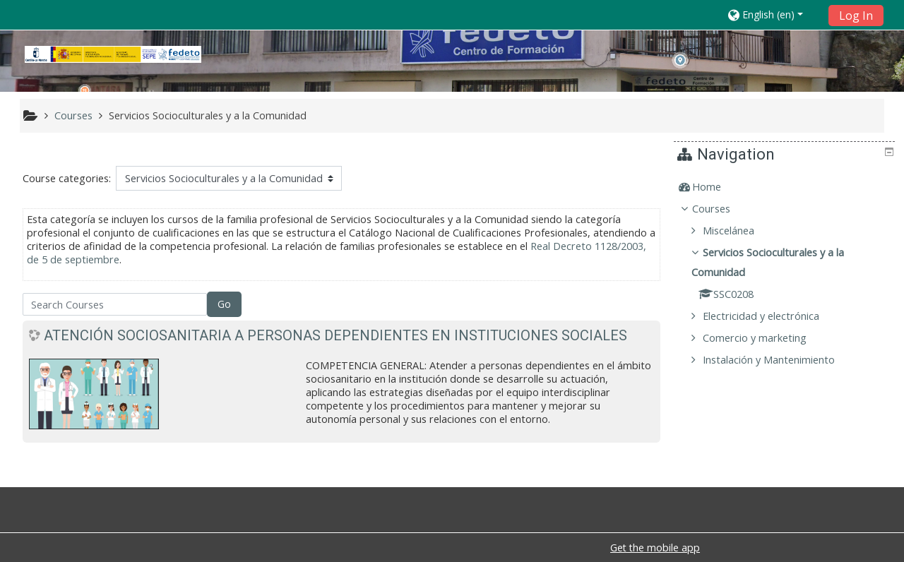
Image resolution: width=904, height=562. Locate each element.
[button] (773, 14)
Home (717, 186)
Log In (856, 15)
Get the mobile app (655, 547)
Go (224, 304)
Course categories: (67, 178)
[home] (113, 54)
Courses (722, 208)
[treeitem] (786, 187)
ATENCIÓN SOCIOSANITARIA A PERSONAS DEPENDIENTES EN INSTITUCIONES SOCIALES (335, 335)
